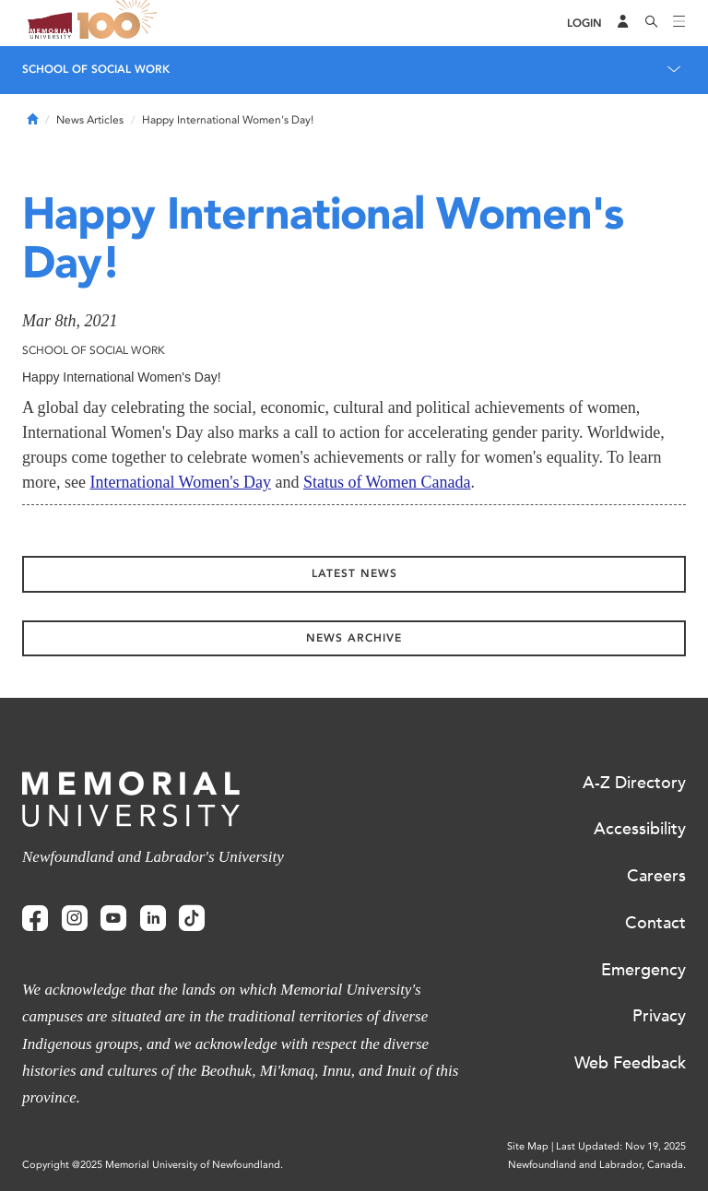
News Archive (354, 637)
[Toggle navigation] (679, 23)
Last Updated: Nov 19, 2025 (621, 1146)
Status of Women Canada (387, 482)
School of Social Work (96, 69)
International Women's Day (179, 482)
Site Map (528, 1146)
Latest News (354, 573)
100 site (119, 23)
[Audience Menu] (623, 23)
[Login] (584, 23)
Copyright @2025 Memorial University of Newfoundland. (152, 1165)
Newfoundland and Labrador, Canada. (597, 1165)
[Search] (652, 23)
